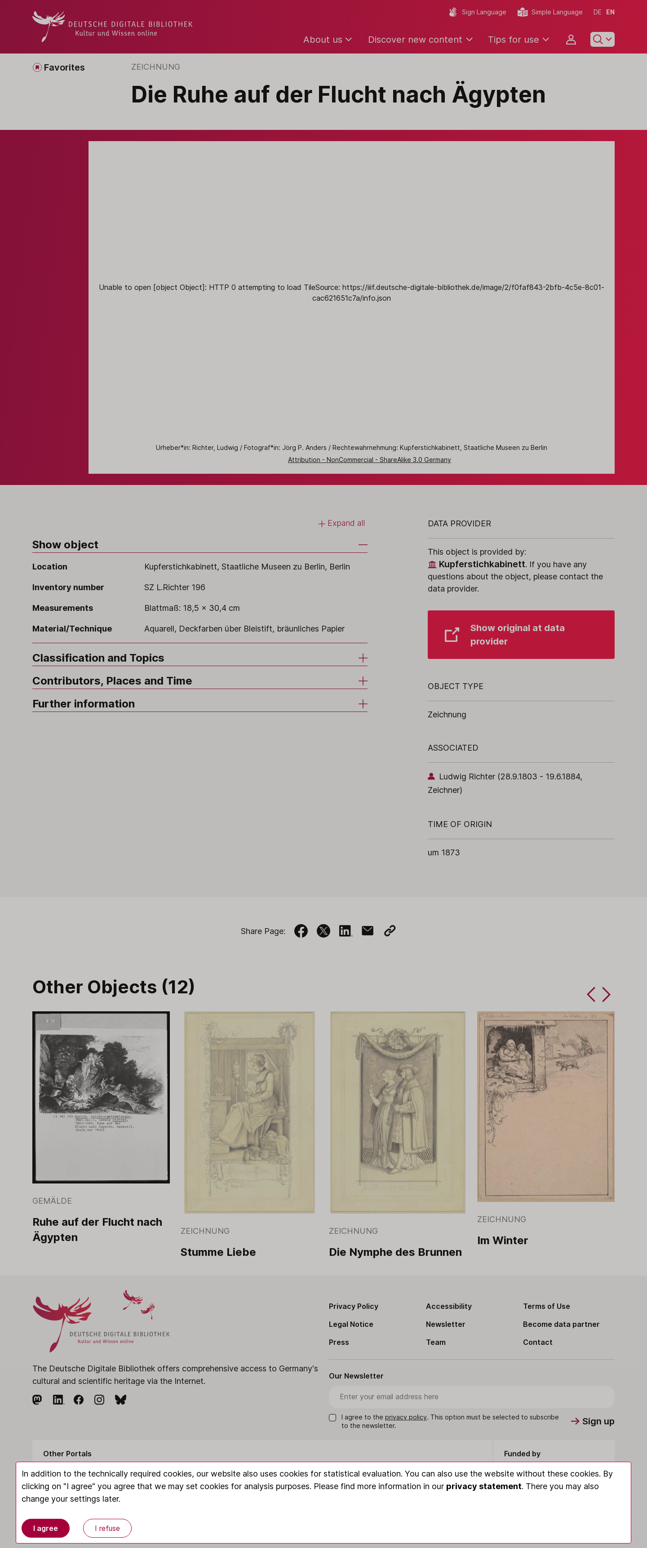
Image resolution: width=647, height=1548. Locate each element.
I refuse (107, 1528)
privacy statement (484, 1486)
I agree (45, 1528)
